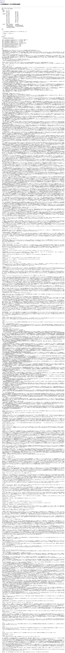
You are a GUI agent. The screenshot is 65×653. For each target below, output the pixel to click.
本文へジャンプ (2, 0)
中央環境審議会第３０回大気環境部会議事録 (10, 4)
